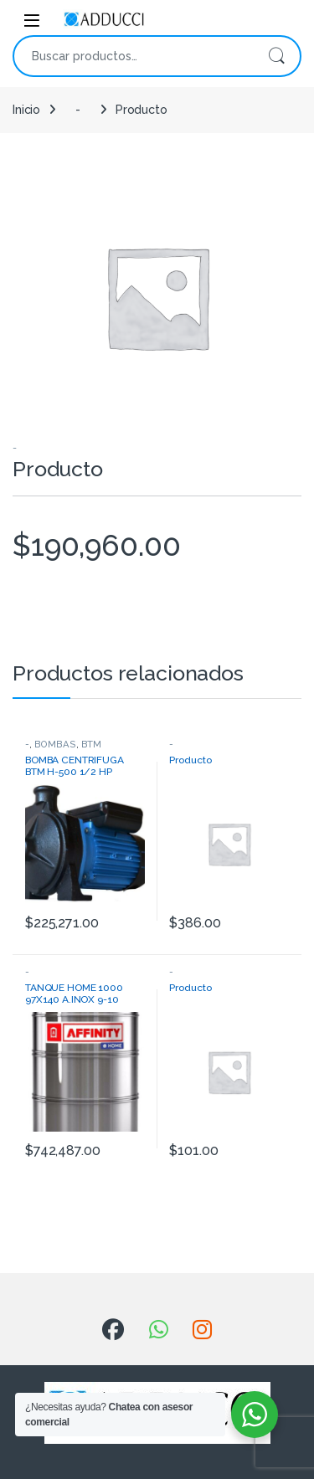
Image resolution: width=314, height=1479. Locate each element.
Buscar (276, 56)
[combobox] (133, 56)
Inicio (26, 109)
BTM (91, 744)
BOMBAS (55, 744)
